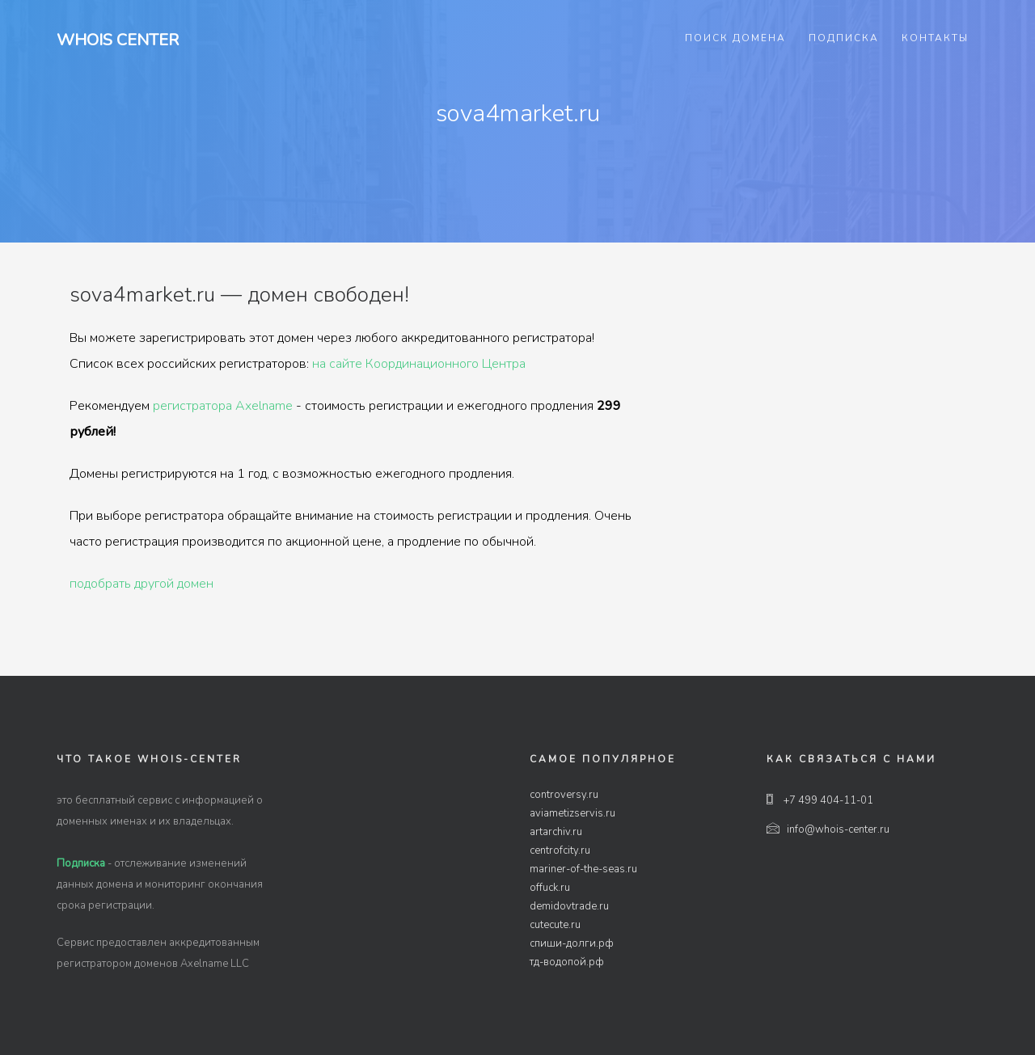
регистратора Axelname (223, 406)
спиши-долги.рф (572, 943)
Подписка (844, 38)
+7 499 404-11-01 (820, 800)
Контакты (935, 38)
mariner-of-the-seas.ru (583, 869)
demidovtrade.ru (569, 906)
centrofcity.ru (560, 850)
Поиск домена (735, 38)
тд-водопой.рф (567, 962)
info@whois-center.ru (828, 829)
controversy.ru (564, 794)
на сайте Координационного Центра (419, 364)
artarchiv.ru (556, 832)
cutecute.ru (555, 925)
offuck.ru (550, 887)
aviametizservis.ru (572, 813)
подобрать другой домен (141, 584)
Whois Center (118, 40)
